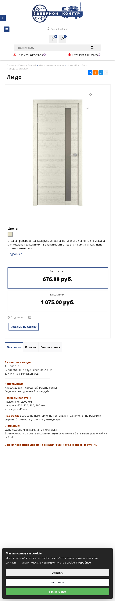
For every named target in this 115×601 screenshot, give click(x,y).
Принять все (57, 591)
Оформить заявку (24, 327)
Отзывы (31, 347)
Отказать (57, 572)
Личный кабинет (58, 28)
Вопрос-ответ (50, 347)
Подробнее (16, 254)
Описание (14, 347)
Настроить (58, 582)
